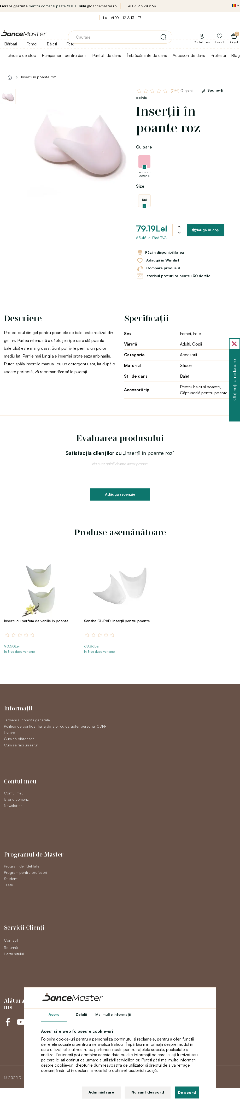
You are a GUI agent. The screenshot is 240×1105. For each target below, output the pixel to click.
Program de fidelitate (21, 866)
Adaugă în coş (205, 230)
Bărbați (10, 43)
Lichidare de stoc (20, 55)
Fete (70, 43)
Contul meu (14, 793)
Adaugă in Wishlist (157, 261)
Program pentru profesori (25, 872)
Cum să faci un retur (21, 745)
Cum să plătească (19, 738)
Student (10, 878)
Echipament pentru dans (64, 55)
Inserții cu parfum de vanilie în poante (36, 621)
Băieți (52, 43)
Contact (11, 940)
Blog (235, 55)
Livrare (9, 732)
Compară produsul (158, 268)
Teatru (9, 885)
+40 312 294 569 (141, 6)
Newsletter (13, 805)
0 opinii (182, 90)
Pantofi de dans (106, 55)
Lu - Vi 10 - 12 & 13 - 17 (122, 17)
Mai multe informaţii (113, 1014)
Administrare (101, 1092)
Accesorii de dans (189, 55)
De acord (187, 1092)
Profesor (218, 55)
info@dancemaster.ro (98, 6)
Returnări (11, 947)
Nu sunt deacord (147, 1092)
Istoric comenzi (17, 799)
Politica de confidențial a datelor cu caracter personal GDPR (55, 726)
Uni (144, 200)
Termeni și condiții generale (27, 720)
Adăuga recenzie (120, 494)
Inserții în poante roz (38, 77)
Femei (31, 43)
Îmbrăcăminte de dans (147, 55)
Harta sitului (14, 954)
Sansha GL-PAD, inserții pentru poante (117, 621)
